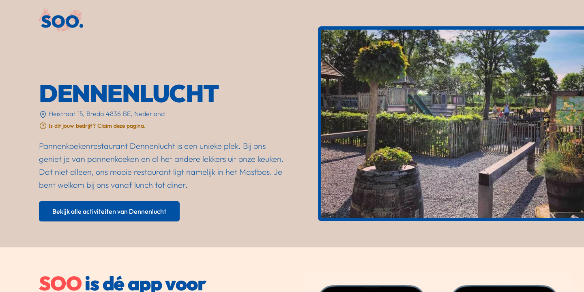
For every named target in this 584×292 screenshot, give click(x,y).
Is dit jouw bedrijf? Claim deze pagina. (97, 125)
